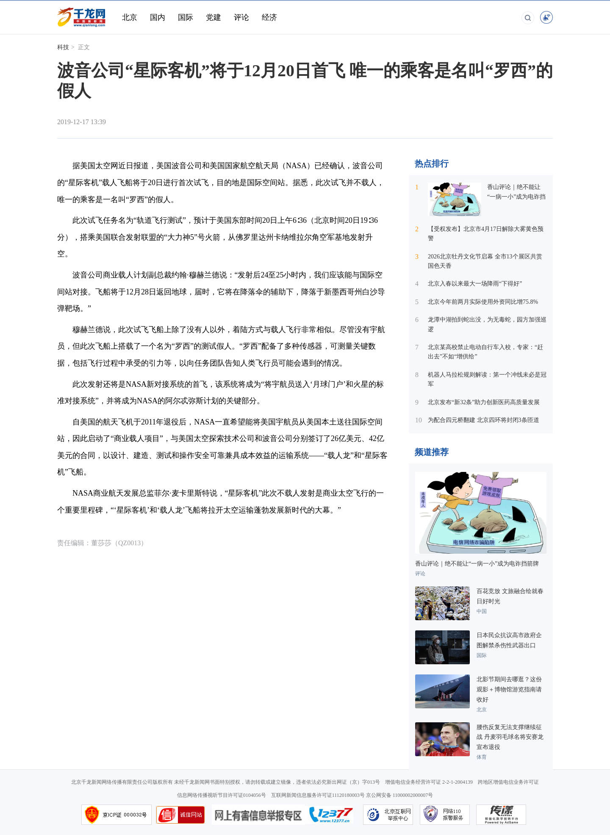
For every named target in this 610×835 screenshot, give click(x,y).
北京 (129, 17)
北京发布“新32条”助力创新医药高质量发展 (484, 402)
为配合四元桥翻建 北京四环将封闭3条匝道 (483, 420)
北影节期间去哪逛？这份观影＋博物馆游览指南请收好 (509, 689)
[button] (467, 123)
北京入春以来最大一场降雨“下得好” (475, 283)
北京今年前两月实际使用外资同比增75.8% (483, 302)
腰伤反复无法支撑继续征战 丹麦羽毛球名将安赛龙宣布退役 (510, 737)
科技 (63, 47)
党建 (213, 17)
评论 (241, 17)
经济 (269, 17)
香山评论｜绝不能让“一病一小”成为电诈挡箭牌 (516, 196)
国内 (157, 17)
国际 (185, 17)
